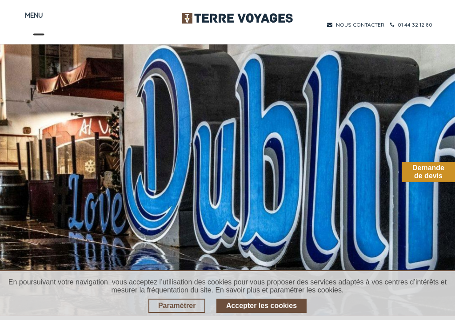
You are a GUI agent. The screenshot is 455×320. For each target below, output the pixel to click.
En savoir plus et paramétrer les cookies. (279, 290)
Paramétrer (177, 305)
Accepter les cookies (261, 305)
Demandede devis (428, 172)
